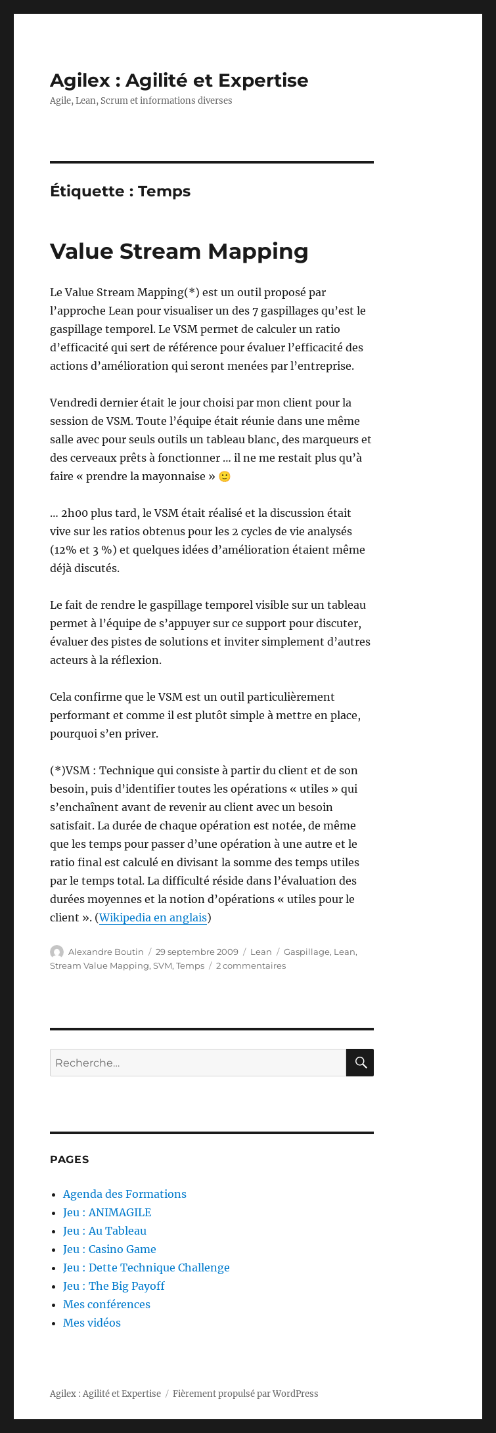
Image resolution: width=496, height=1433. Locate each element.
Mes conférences (106, 1304)
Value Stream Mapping (179, 251)
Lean (261, 951)
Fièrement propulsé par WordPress (246, 1394)
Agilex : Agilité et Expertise (179, 80)
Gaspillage (307, 951)
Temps (190, 965)
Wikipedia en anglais (153, 917)
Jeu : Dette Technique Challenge (146, 1267)
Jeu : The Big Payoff (114, 1285)
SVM (162, 965)
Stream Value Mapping (99, 965)
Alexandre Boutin (106, 951)
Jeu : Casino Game (109, 1249)
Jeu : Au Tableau (105, 1230)
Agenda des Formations (125, 1194)
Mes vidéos (92, 1322)
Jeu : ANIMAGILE (107, 1212)
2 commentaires (251, 965)
